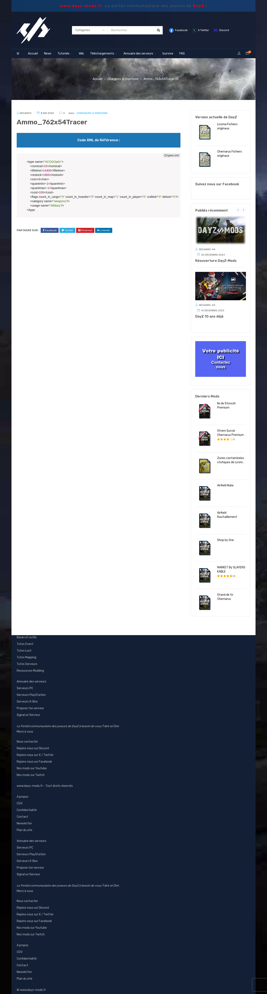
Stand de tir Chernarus (225, 593)
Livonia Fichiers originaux (227, 126)
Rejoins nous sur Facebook (34, 757)
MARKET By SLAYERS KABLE (231, 565)
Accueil (97, 79)
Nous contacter (27, 737)
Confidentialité (27, 806)
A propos (22, 792)
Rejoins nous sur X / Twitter (35, 751)
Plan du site (24, 826)
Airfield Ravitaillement (227, 511)
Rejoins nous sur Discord (33, 744)
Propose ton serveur (30, 704)
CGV (20, 799)
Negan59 (25, 113)
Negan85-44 (207, 249)
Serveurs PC (25, 684)
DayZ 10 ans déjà (209, 316)
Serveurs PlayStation (31, 691)
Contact (22, 812)
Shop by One (225, 536)
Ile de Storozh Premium (226, 401)
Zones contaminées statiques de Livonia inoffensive (230, 456)
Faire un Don (111, 722)
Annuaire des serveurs (31, 677)
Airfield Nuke (225, 481)
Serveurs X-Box (27, 697)
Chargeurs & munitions (123, 79)
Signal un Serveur (28, 711)
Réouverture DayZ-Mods (216, 261)
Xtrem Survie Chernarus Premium (230, 429)
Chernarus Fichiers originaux (229, 154)
